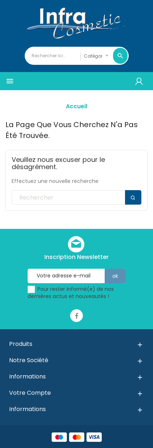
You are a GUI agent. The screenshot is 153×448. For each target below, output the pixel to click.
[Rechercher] (76, 197)
